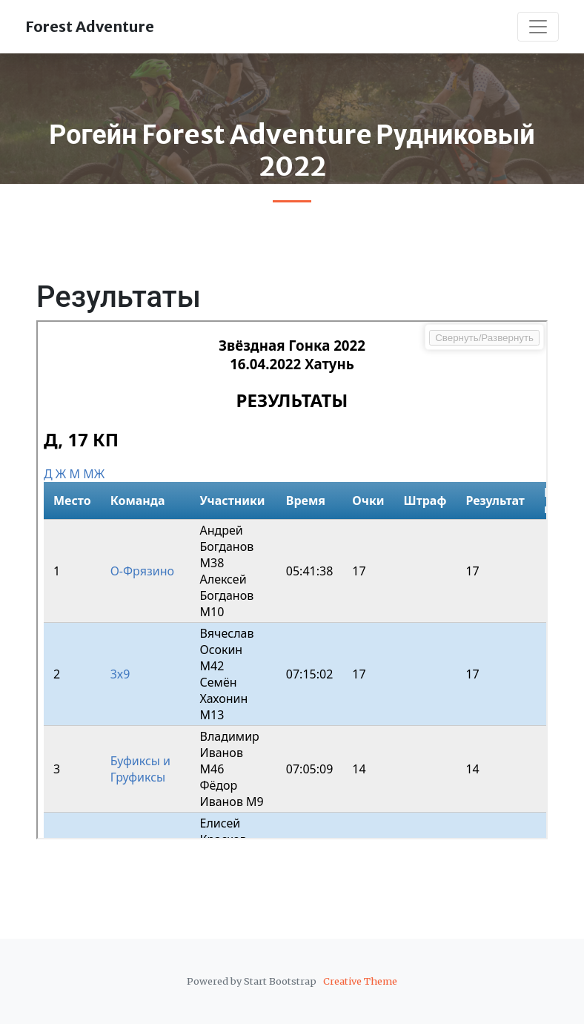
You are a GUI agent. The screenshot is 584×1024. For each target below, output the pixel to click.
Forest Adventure (89, 26)
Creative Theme (360, 981)
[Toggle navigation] (538, 27)
